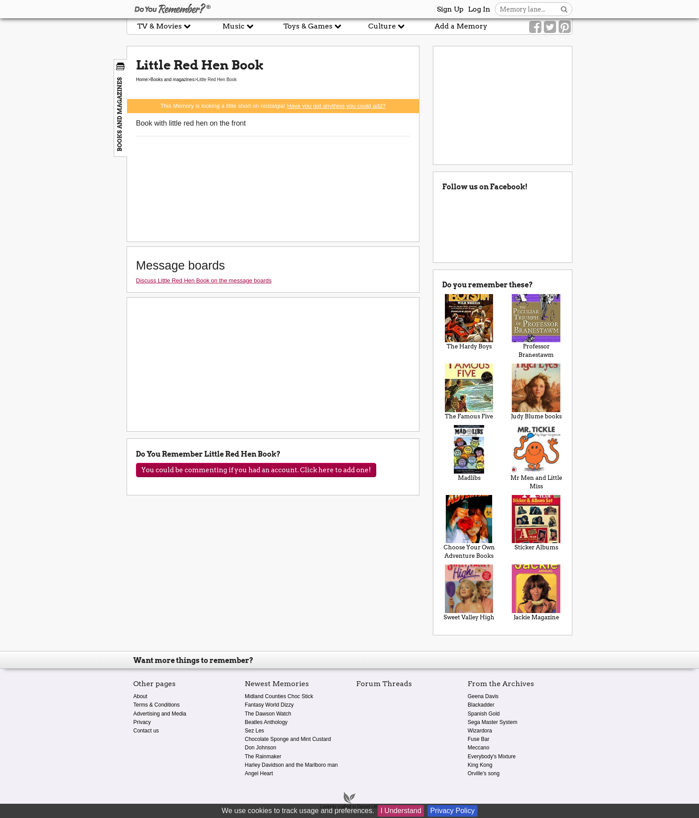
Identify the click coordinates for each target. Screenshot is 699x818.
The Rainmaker (263, 756)
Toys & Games (312, 26)
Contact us (146, 731)
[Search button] (564, 9)
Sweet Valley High (469, 592)
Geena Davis (483, 696)
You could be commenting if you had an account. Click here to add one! (256, 470)
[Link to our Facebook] (535, 27)
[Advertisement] (63, 201)
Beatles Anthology (266, 722)
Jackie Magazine (536, 592)
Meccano (478, 747)
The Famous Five (469, 392)
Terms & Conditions (156, 705)
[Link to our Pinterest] (565, 27)
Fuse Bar (478, 739)
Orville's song (484, 773)
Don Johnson (260, 747)
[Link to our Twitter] (550, 27)
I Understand (400, 810)
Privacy (142, 722)
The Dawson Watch (268, 714)
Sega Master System (492, 722)
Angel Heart (259, 773)
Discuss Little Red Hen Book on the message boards (203, 280)
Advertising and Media (159, 714)
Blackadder (481, 705)
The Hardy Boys (469, 322)
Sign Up (450, 9)
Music (238, 26)
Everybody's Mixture (492, 756)
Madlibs (469, 453)
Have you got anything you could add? (336, 105)
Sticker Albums (536, 523)
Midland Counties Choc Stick (279, 696)
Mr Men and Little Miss (536, 457)
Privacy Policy (452, 810)
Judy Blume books (536, 392)
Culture (386, 26)
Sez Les (254, 731)
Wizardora (480, 731)
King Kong (480, 765)
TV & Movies (164, 26)
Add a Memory (461, 26)
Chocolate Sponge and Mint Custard (288, 739)
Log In (479, 9)
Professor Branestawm (536, 326)
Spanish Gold (484, 714)
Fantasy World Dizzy (269, 705)
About (140, 696)
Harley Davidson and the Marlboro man (291, 765)
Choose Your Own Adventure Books (469, 527)
